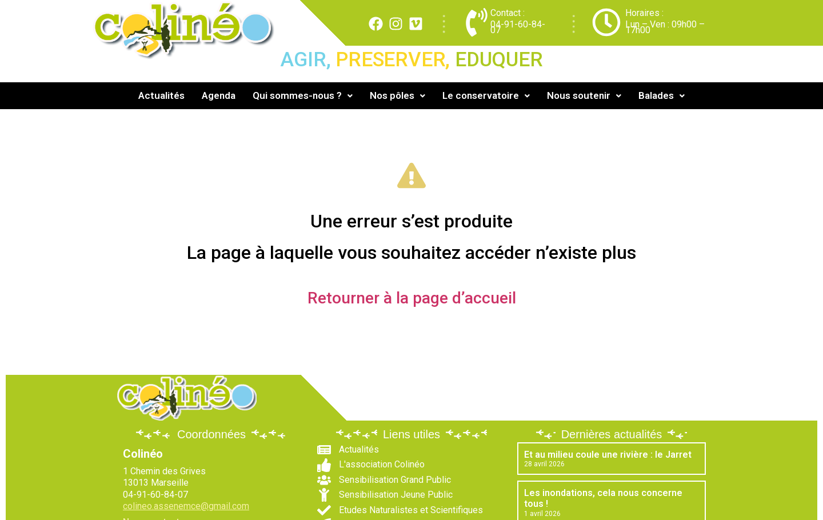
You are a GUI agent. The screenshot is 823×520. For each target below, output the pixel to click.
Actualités (161, 95)
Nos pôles (397, 95)
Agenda (218, 95)
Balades (661, 95)
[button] (302, 95)
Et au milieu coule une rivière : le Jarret (608, 454)
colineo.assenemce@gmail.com (186, 506)
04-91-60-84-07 (517, 27)
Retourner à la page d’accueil (411, 298)
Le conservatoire (486, 95)
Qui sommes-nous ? (303, 95)
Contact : (507, 12)
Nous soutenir (584, 95)
